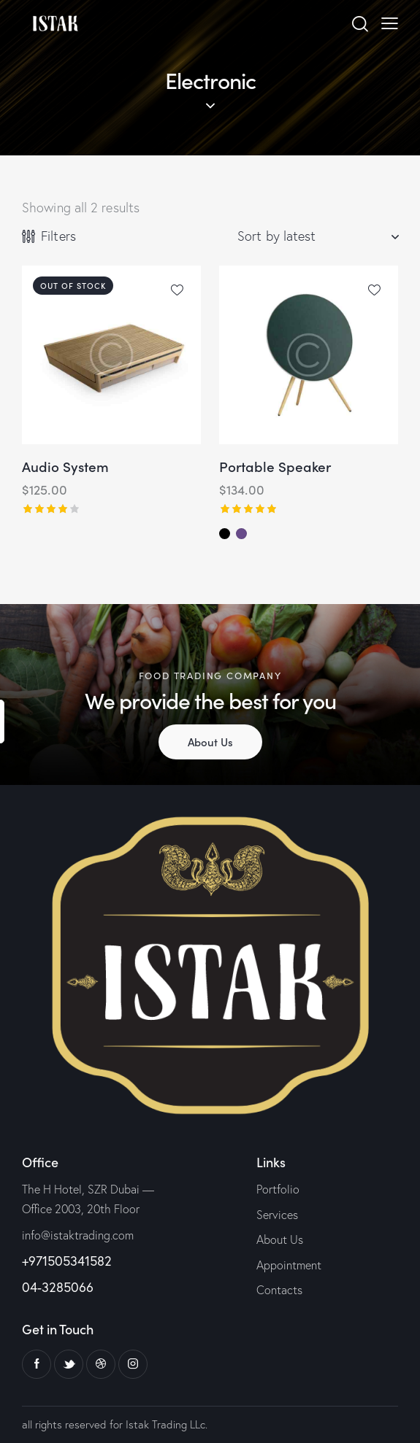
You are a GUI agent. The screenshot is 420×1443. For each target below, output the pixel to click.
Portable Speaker (275, 466)
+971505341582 (67, 1261)
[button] (177, 289)
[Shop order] (317, 236)
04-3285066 (57, 1287)
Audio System (65, 466)
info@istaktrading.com (78, 1235)
